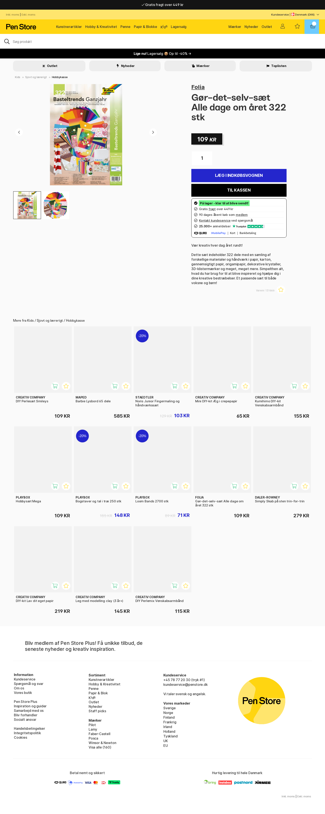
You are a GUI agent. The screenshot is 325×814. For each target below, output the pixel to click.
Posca (93, 738)
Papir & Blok (98, 693)
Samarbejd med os (29, 710)
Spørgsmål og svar (28, 684)
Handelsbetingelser (29, 728)
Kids (17, 77)
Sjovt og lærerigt (36, 77)
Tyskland (170, 736)
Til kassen (239, 190)
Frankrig (169, 722)
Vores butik (23, 692)
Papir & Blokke (145, 27)
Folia (198, 87)
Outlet (267, 27)
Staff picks (97, 711)
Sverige (169, 708)
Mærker (234, 27)
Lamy (93, 729)
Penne (125, 27)
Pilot (92, 725)
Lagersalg (178, 27)
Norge (168, 713)
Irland (167, 727)
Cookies (20, 737)
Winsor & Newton (102, 743)
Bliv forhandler (25, 715)
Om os (19, 688)
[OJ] (162, 41)
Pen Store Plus (25, 701)
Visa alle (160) (100, 747)
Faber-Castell (99, 734)
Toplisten (278, 66)
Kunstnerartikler (69, 27)
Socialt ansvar (25, 719)
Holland (169, 731)
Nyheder (251, 27)
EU (165, 745)
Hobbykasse (60, 77)
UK (165, 741)
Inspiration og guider (30, 706)
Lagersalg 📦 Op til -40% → (162, 53)
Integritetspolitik (27, 733)
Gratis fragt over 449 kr (162, 5)
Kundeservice (280, 14)
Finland (169, 717)
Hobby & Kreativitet (101, 27)
